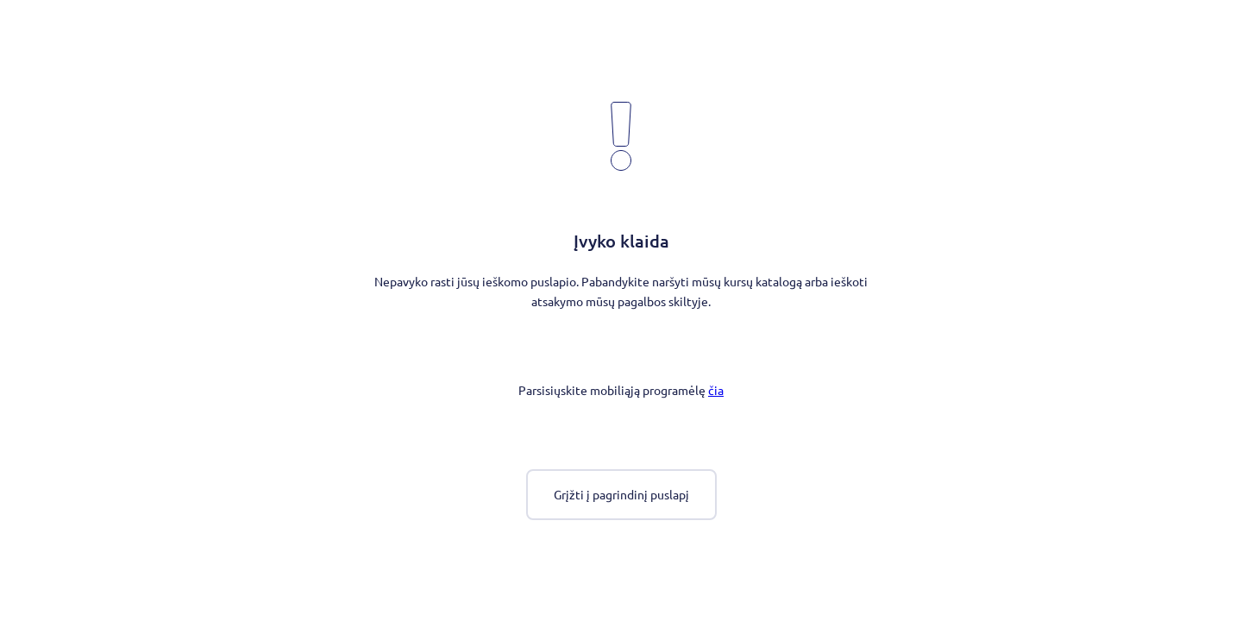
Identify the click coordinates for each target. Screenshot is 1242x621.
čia (716, 390)
